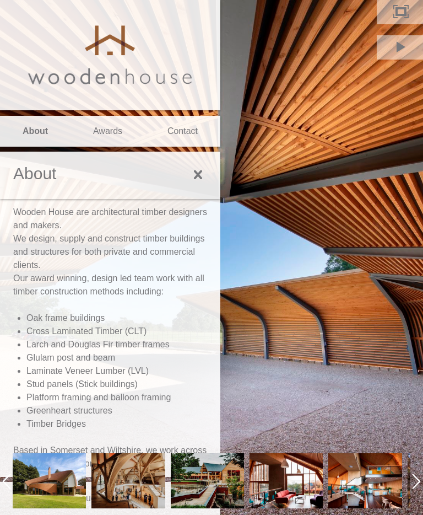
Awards (107, 131)
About (35, 131)
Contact (182, 131)
